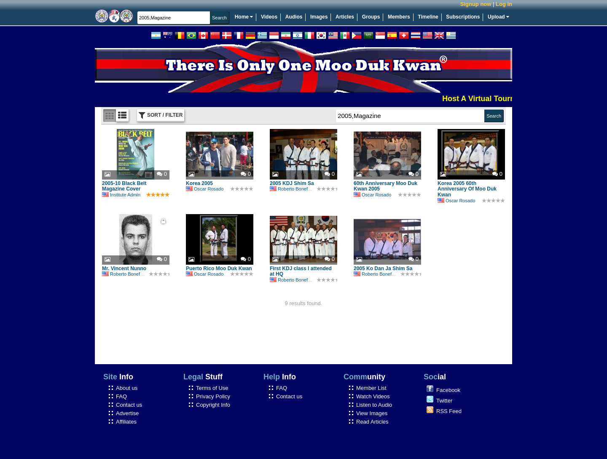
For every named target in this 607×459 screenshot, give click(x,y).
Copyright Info (213, 405)
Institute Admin (121, 194)
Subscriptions (463, 17)
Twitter (444, 400)
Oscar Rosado (204, 188)
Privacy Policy (213, 396)
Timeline (428, 17)
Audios (294, 17)
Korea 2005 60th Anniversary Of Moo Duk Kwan (467, 189)
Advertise (127, 413)
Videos (269, 17)
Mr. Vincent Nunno (124, 268)
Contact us (129, 405)
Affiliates (126, 422)
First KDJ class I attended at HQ (301, 271)
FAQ (121, 396)
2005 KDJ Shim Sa (292, 183)
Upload (498, 17)
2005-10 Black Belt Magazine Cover (124, 186)
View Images (371, 413)
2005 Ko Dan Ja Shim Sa (383, 268)
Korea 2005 (199, 183)
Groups (371, 17)
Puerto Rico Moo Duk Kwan (219, 268)
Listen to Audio (374, 405)
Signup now (476, 4)
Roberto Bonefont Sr (295, 188)
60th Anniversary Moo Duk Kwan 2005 (385, 186)
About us (126, 388)
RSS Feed (449, 411)
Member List (371, 388)
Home (244, 17)
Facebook (448, 390)
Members (399, 17)
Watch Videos (373, 396)
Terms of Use (212, 388)
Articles (345, 17)
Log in (504, 4)
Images (319, 17)
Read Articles (372, 422)
